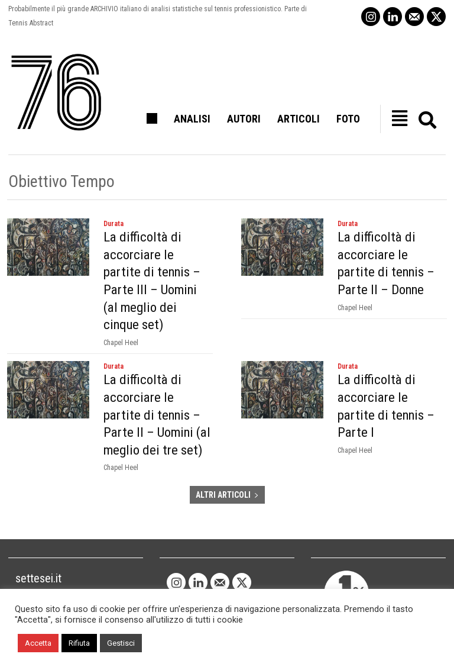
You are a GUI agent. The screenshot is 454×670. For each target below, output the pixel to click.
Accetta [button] (38, 643)
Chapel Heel (120, 322)
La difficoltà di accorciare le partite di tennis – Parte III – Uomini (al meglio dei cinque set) (154, 270)
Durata (113, 224)
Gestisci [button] (121, 643)
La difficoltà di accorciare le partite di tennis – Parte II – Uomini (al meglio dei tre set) (156, 393)
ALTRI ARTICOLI (227, 471)
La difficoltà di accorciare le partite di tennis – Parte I (388, 376)
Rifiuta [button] (79, 643)
